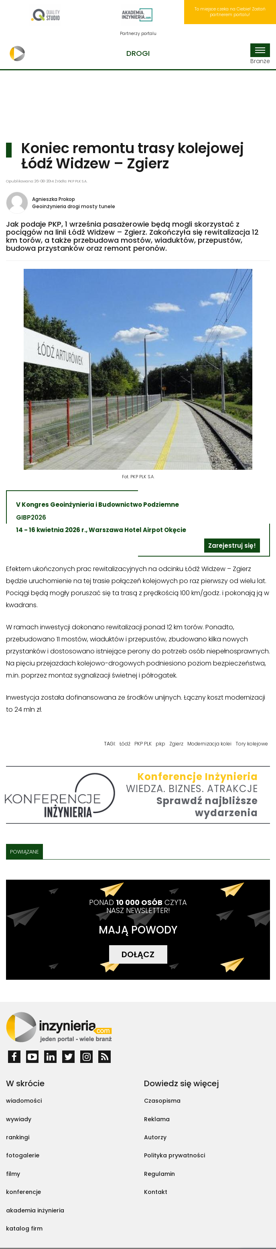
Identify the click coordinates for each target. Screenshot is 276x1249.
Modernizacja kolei (209, 743)
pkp (160, 743)
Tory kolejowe (251, 743)
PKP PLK (143, 743)
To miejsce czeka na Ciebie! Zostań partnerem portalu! (230, 12)
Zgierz (176, 743)
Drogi (138, 53)
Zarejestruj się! (232, 545)
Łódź (125, 743)
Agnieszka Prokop (53, 199)
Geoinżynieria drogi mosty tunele (73, 206)
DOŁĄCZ (138, 954)
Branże (260, 54)
